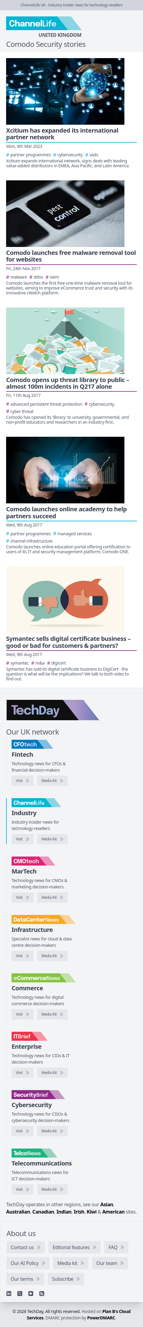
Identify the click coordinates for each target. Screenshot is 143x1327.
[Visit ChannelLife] (23, 839)
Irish (79, 1211)
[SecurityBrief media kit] (52, 1131)
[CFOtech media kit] (52, 781)
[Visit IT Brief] (23, 1073)
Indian (63, 1211)
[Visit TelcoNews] (23, 1189)
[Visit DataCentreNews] (23, 956)
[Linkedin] (8, 1293)
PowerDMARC (101, 1318)
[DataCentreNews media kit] (52, 956)
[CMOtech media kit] (52, 897)
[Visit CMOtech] (23, 897)
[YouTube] (30, 1293)
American (113, 1211)
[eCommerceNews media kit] (52, 1014)
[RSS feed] (41, 1293)
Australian (18, 1211)
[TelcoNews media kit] (52, 1189)
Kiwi (91, 1211)
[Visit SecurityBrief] (23, 1131)
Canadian (43, 1211)
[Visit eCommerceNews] (23, 1014)
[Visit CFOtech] (23, 781)
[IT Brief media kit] (52, 1073)
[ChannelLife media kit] (52, 839)
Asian (106, 1204)
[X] (19, 1293)
